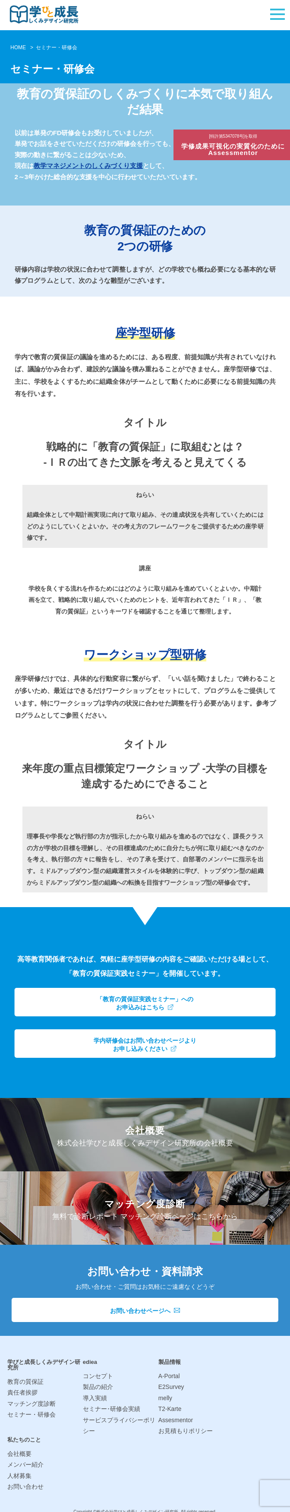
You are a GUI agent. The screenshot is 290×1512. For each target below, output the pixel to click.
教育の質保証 (24, 1382)
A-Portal (168, 1376)
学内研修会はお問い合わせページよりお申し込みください (145, 1044)
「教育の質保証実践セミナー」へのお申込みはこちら (145, 1003)
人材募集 (18, 1471)
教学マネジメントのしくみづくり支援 (88, 165)
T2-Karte (169, 1407)
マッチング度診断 (29, 1402)
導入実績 (94, 1397)
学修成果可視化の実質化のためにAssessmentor (235, 146)
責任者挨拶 (21, 1392)
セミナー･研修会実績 (109, 1407)
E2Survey (170, 1386)
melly (164, 1397)
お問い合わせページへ (145, 1310)
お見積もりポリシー (183, 1428)
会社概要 (18, 1450)
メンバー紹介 (24, 1460)
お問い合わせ (24, 1481)
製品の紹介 (97, 1386)
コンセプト (97, 1376)
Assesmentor (174, 1417)
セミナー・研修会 (29, 1413)
